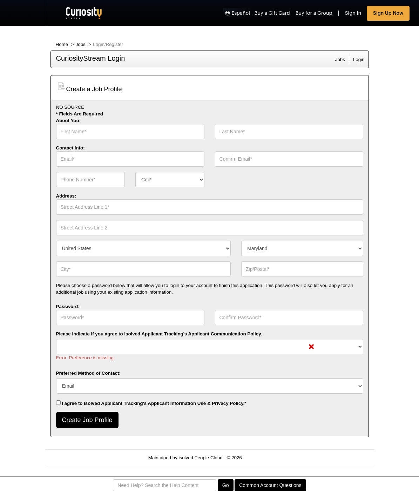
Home (62, 44)
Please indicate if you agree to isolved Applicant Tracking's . (159, 333)
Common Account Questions (270, 485)
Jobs (81, 44)
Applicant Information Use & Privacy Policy (195, 403)
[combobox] (169, 179)
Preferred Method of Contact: (88, 373)
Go (225, 485)
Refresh (262, 457)
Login (359, 59)
